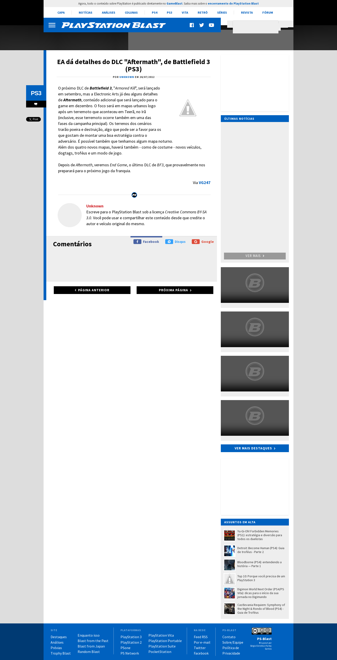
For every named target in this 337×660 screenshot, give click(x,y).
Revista (247, 12)
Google (203, 241)
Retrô (203, 12)
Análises (108, 12)
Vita (185, 12)
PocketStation (159, 651)
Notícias (85, 12)
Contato (229, 637)
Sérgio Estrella (257, 645)
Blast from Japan (91, 646)
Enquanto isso (89, 635)
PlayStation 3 (131, 637)
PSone (125, 647)
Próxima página (173, 290)
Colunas (131, 12)
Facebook (146, 241)
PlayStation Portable (165, 640)
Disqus (175, 241)
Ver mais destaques (253, 448)
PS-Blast (264, 638)
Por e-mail (202, 642)
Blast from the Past (93, 640)
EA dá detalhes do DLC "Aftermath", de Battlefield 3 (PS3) (133, 65)
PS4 (154, 12)
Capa (61, 12)
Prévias (56, 647)
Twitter (200, 647)
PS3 (169, 12)
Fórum (267, 12)
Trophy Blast (61, 653)
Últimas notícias (239, 119)
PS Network (130, 653)
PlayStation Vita (161, 635)
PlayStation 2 (131, 642)
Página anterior (93, 290)
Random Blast (89, 651)
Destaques (59, 637)
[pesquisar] (257, 27)
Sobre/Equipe (232, 642)
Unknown (94, 206)
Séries (222, 12)
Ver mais (255, 256)
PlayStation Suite (162, 646)
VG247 (205, 182)
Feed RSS (201, 637)
